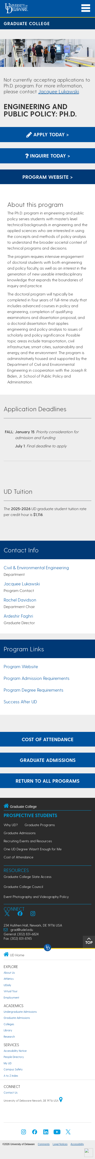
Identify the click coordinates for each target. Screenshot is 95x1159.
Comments (43, 1144)
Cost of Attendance (18, 857)
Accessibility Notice (15, 1050)
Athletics (9, 978)
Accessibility (77, 1144)
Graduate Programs (40, 825)
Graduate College (27, 23)
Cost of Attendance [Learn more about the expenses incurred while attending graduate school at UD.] (48, 739)
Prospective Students (30, 815)
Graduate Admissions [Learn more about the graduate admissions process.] (48, 760)
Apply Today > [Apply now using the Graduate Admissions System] (47, 134)
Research (9, 1036)
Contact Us (11, 1092)
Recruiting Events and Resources (28, 841)
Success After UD (20, 701)
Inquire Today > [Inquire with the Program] (47, 155)
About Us (9, 972)
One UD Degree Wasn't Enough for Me (33, 849)
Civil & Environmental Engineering (36, 567)
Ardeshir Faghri (18, 615)
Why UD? (11, 825)
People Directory (14, 1056)
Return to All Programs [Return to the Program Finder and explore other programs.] (47, 781)
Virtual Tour (11, 991)
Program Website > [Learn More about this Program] (47, 177)
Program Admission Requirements (36, 678)
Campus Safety (13, 1069)
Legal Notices (60, 1144)
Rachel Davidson (20, 599)
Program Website (21, 666)
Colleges (9, 1024)
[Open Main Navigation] (85, 8)
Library (8, 1030)
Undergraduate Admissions (20, 1011)
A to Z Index (11, 1075)
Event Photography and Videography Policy (36, 897)
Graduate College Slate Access (27, 877)
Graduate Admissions (20, 833)
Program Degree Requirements (33, 689)
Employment (11, 997)
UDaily (7, 985)
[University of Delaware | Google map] (61, 1100)
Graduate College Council (23, 887)
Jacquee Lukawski (58, 91)
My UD (7, 1063)
